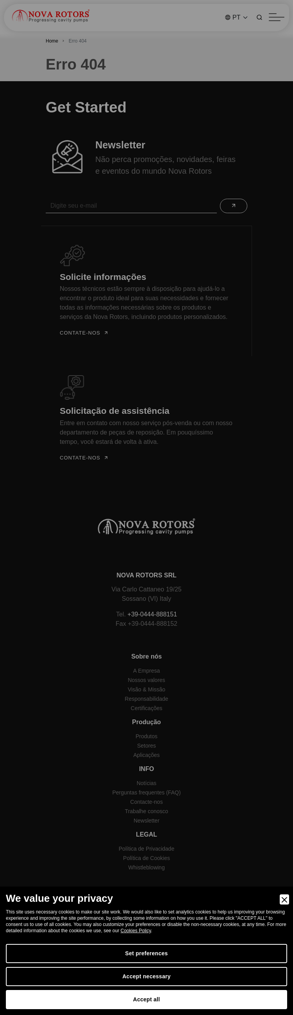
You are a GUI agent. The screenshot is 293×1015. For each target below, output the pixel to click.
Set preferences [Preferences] (146, 953)
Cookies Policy (136, 930)
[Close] (284, 899)
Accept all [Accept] (146, 999)
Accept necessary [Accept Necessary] (146, 976)
